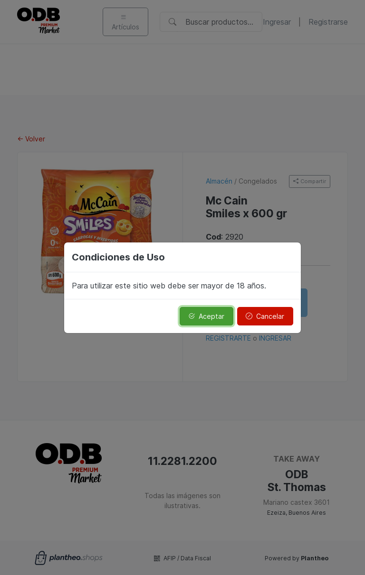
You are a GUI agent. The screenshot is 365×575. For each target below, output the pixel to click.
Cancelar (265, 316)
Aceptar (206, 316)
